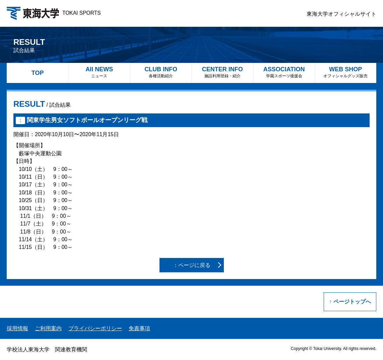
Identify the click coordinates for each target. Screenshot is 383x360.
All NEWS (99, 72)
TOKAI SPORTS (54, 13)
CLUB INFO (161, 72)
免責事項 (139, 328)
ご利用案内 (48, 328)
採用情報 (17, 328)
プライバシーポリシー (95, 328)
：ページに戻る (191, 265)
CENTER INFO (222, 72)
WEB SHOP (345, 72)
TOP (37, 73)
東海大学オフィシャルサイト (341, 14)
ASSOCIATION (284, 72)
